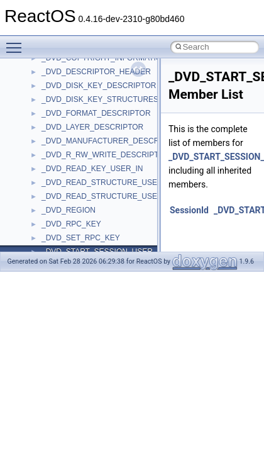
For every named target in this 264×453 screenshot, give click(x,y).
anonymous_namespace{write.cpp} (100, 78)
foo (46, 188)
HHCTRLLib (61, 202)
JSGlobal (56, 244)
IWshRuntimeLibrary (75, 230)
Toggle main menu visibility (17, 42)
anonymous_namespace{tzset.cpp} (100, 64)
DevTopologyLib (68, 175)
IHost (50, 216)
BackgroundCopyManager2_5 (91, 147)
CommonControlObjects (81, 161)
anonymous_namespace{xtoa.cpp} (99, 91)
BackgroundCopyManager (85, 119)
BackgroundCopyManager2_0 (91, 133)
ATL (48, 105)
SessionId (189, 210)
